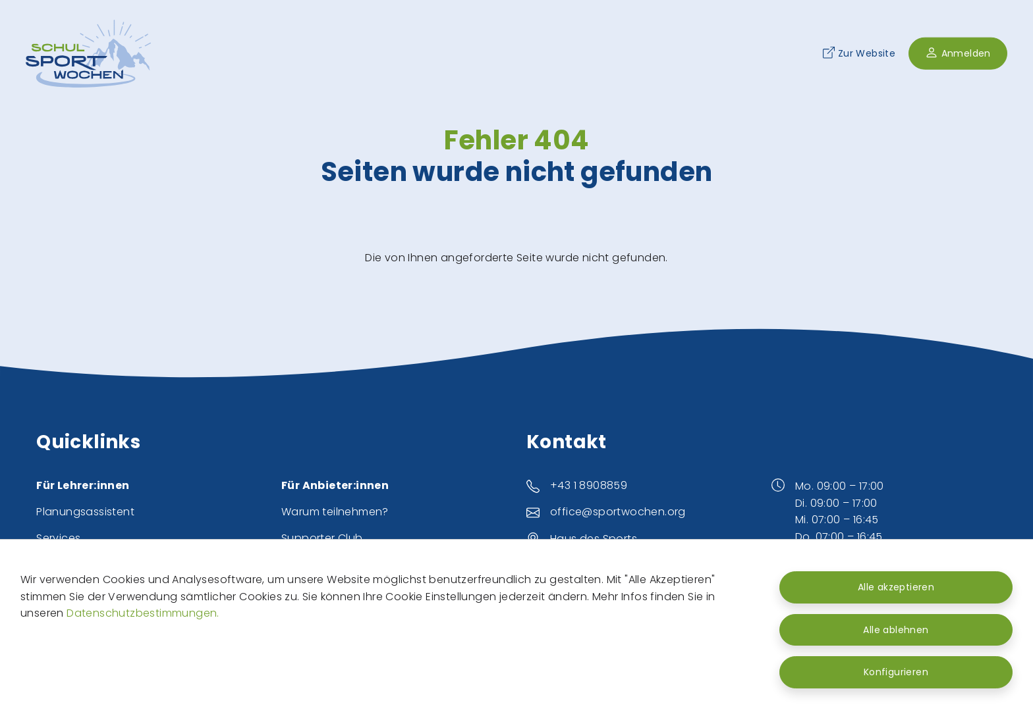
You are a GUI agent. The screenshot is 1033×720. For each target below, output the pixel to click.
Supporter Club (322, 538)
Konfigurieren (896, 672)
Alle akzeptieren (896, 587)
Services (58, 538)
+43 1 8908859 (588, 485)
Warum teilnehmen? (335, 511)
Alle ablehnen (895, 629)
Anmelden (958, 53)
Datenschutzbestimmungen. (143, 613)
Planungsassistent (85, 511)
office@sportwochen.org (618, 511)
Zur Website (859, 53)
